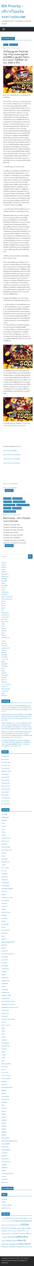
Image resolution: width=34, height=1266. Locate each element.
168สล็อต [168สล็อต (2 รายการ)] (7, 1218)
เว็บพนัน (3, 1170)
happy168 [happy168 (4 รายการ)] (18, 1221)
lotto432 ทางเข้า (6, 912)
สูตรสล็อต (4, 1156)
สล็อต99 (3, 1123)
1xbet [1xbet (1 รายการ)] (2, 1218)
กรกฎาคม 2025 (5, 783)
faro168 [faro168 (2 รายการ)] (12, 1221)
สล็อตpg (3, 1126)
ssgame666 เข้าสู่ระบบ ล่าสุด (9, 1007)
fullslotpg (4, 666)
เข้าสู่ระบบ (4, 1199)
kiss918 (3, 606)
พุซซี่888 (3, 1090)
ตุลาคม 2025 (5, 774)
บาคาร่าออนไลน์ (6, 684)
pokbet (3, 948)
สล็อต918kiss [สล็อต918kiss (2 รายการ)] (5, 1244)
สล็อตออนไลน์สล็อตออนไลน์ (9, 511)
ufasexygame (5, 1043)
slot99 (3, 569)
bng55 (3, 856)
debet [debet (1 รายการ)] (27, 1218)
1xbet (3, 823)
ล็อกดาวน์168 (5, 1099)
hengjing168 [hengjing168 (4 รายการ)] (27, 1221)
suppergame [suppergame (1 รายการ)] (15, 1230)
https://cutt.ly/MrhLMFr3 (10, 484)
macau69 (4, 918)
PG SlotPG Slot (13, 44)
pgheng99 (4, 664)
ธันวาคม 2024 (5, 804)
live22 (3, 668)
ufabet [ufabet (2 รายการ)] (3, 1233)
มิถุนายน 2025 (5, 786)
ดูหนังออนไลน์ (5, 615)
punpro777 (4, 686)
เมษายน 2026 (5, 756)
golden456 (4, 877)
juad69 (3, 894)
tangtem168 (5, 1013)
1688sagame (5, 817)
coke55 (3, 865)
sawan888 (4, 983)
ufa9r (3, 1034)
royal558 (4, 972)
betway (3, 853)
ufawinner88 (5, 1046)
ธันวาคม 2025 (5, 768)
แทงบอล (3, 1176)
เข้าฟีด (3, 1202)
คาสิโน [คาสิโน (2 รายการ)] (8, 1233)
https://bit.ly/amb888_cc (10, 450)
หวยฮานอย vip (5, 1161)
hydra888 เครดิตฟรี (7, 888)
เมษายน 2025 (5, 792)
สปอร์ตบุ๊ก (4, 1102)
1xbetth (3, 826)
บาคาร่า (3, 587)
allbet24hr (4, 844)
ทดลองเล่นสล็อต (6, 1064)
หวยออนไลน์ (4, 691)
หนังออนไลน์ (5, 675)
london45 (4, 906)
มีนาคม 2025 (5, 795)
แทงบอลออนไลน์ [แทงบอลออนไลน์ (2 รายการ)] (20, 1247)
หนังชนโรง (4, 645)
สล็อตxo (3, 635)
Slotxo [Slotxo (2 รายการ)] (9, 1231)
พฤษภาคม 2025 (5, 789)
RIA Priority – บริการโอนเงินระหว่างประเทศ (13, 11)
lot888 (3, 909)
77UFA (3, 832)
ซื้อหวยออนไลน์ (5, 689)
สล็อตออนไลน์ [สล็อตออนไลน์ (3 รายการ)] (13, 1244)
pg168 (3, 565)
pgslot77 (4, 679)
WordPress (4, 1263)
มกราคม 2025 (5, 801)
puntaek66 (4, 957)
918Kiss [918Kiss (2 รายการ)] (12, 1218)
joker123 (4, 563)
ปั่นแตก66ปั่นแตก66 (17, 508)
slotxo (3, 590)
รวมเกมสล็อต (5, 1096)
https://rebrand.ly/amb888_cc (12, 454)
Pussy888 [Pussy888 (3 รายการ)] (12, 1228)
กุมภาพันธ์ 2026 (5, 762)
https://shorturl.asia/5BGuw (11, 463)
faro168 (3, 871)
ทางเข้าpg (4, 1067)
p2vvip (3, 921)
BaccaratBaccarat (17, 498)
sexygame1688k (6, 995)
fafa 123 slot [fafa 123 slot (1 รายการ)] (6, 1221)
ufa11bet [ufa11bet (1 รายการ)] (27, 1230)
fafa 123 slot (5, 868)
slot (2, 610)
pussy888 (4, 585)
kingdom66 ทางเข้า (7, 897)
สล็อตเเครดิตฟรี (5, 1150)
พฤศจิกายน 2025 (6, 771)
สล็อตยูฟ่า (4, 1132)
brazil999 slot (5, 862)
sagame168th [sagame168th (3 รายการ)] (26, 1228)
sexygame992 (5, 998)
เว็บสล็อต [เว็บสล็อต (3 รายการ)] (12, 1247)
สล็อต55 (3, 1111)
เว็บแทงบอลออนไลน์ (7, 1173)
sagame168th (5, 648)
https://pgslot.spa (6, 599)
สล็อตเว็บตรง (5, 574)
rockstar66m (5, 969)
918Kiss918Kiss (7, 498)
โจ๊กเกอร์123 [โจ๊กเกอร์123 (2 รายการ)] (28, 1247)
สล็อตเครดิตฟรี (5, 1144)
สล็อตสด (3, 1135)
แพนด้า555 (4, 1179)
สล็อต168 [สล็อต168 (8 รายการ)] (21, 1240)
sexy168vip (4, 989)
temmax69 (4, 1016)
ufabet (3, 1037)
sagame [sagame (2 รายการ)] (18, 1228)
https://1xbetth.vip (7, 597)
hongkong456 (5, 885)
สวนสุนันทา (4, 1153)
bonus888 (4, 859)
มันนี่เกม (3, 1093)
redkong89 (4, 966)
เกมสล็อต (4, 1164)
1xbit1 (3, 829)
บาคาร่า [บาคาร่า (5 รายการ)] (17, 1233)
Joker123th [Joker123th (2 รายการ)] (4, 1225)
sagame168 (4, 977)
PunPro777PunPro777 (9, 505)
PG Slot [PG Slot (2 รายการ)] (18, 1225)
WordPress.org (5, 1208)
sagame (3, 974)
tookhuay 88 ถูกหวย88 (7, 1019)
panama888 (5, 924)
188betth (4, 820)
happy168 (4, 880)
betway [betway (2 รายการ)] (17, 1218)
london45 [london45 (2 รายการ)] (11, 1225)
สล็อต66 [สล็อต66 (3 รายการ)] (9, 1241)
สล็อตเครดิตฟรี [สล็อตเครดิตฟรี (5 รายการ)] (25, 1244)
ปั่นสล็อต (3, 1081)
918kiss (3, 641)
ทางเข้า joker (5, 617)
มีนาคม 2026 (5, 759)
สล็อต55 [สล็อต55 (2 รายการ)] (3, 1241)
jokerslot (4, 630)
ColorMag (21, 1260)
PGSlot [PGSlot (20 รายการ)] (25, 1224)
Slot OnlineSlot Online (23, 505)
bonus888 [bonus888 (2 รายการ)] (23, 1218)
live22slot (4, 903)
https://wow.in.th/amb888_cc (12, 459)
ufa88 (3, 1028)
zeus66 (3, 1055)
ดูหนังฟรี (3, 652)
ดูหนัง (3, 670)
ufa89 (3, 1031)
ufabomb (4, 1040)
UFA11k (3, 1022)
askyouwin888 (5, 847)
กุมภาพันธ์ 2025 (5, 798)
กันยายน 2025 (5, 777)
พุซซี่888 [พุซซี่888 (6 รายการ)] (18, 1237)
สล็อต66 (3, 572)
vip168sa (4, 1049)
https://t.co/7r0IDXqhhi (10, 488)
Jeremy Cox (18, 48)
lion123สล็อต (5, 900)
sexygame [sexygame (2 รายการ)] (4, 1231)
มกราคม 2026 (5, 765)
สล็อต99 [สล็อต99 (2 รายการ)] (14, 1241)
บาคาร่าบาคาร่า (7, 508)
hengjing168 (5, 882)
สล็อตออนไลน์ (5, 637)
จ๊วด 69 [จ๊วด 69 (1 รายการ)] (11, 1233)
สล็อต (3, 624)
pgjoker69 (4, 933)
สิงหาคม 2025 (5, 780)
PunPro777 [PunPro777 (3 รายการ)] (5, 1228)
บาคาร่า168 (4, 659)
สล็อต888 (4, 578)
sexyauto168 (5, 992)
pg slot (6, 44)
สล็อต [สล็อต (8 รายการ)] (25, 1236)
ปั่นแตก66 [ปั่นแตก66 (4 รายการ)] (11, 1237)
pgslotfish (4, 945)
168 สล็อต (4, 814)
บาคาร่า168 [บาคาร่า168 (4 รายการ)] (24, 1233)
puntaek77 (4, 960)
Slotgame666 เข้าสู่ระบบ (8, 1004)
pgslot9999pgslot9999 (19, 501)
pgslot (3, 583)
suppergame (5, 1010)
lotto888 (3, 915)
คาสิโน (3, 1058)
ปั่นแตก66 (4, 682)
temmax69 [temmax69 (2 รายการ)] (21, 1231)
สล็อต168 (4, 695)
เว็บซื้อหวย (4, 1167)
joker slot (4, 619)
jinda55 (3, 567)
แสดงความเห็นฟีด (6, 1205)
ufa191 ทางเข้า (5, 1025)
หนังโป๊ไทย (4, 594)
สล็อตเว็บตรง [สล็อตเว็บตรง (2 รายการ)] (5, 1247)
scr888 (3, 986)
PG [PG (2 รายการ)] (15, 1225)
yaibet (3, 1052)
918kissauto (5, 841)
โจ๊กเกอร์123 (4, 621)
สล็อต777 (4, 1117)
